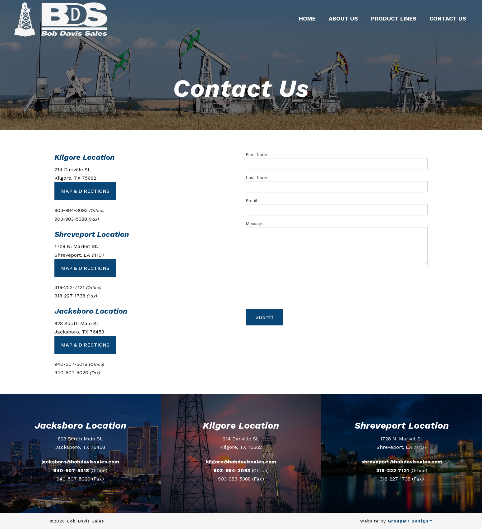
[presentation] (293, 290)
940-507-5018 (71, 470)
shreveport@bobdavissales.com (401, 462)
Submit (264, 317)
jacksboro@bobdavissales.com (80, 462)
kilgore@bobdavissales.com (241, 462)
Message (337, 243)
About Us (343, 18)
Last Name (337, 183)
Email (337, 206)
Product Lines (393, 18)
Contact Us (447, 18)
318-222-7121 (392, 470)
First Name (337, 160)
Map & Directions (85, 191)
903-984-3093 (231, 470)
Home (307, 18)
